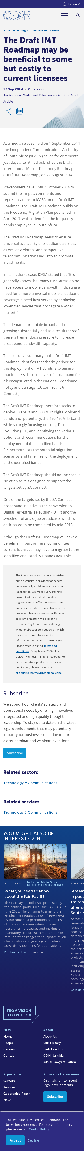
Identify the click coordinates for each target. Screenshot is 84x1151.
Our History (52, 1043)
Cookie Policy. (39, 1129)
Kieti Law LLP (53, 1049)
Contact (9, 1055)
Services (9, 1087)
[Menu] (66, 15)
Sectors (9, 1081)
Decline (33, 1140)
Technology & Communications (30, 783)
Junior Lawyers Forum (59, 1062)
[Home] (16, 16)
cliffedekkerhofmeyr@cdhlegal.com (38, 672)
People (8, 1043)
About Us (50, 1037)
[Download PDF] (19, 111)
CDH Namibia (53, 1055)
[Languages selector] (71, 4)
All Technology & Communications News (33, 30)
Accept (15, 1140)
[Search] (78, 15)
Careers (9, 1049)
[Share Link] (8, 111)
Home (8, 1037)
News (7, 1100)
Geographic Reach (16, 1094)
